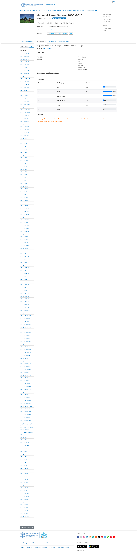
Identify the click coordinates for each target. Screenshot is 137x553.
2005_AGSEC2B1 (24, 64)
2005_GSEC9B (24, 200)
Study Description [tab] (27, 41)
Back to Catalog (27, 527)
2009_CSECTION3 (25, 321)
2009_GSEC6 (23, 456)
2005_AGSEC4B (24, 73)
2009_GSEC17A (24, 510)
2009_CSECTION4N (25, 400)
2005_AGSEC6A (24, 84)
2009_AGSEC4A (24, 267)
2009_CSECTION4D (25, 366)
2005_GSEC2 (23, 169)
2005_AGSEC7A (24, 90)
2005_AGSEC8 (24, 95)
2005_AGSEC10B (24, 107)
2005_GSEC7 (23, 183)
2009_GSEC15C (24, 496)
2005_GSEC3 (23, 172)
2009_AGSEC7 (24, 287)
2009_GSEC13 (24, 482)
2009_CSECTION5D (25, 420)
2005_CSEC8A (24, 157)
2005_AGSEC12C (25, 132)
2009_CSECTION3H (25, 344)
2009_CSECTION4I (25, 383)
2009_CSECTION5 (25, 409)
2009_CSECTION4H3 (26, 380)
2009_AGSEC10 (24, 307)
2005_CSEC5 (23, 149)
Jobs (22, 547)
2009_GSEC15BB (24, 493)
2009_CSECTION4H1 (25, 378)
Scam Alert (52, 547)
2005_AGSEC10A (25, 101)
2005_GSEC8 (23, 191)
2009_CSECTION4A (25, 358)
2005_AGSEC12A (25, 126)
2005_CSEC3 (23, 143)
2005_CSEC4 (23, 146)
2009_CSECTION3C (25, 330)
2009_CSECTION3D (25, 332)
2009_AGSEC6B (24, 282)
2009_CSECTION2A (25, 313)
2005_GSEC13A (24, 214)
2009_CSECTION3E (25, 335)
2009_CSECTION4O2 (26, 406)
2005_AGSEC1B (24, 53)
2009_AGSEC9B (24, 296)
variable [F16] (93, 10)
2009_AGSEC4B (24, 270)
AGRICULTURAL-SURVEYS (55, 10)
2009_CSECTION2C (25, 318)
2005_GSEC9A (24, 197)
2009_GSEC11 (24, 476)
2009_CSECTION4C (25, 363)
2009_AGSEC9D (24, 301)
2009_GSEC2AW (24, 442)
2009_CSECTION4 (25, 355)
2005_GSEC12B (24, 211)
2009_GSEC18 (24, 513)
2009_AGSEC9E (24, 304)
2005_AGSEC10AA (25, 104)
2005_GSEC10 (24, 203)
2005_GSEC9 (23, 194)
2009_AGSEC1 (24, 251)
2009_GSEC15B (24, 490)
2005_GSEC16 (24, 239)
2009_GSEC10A (24, 473)
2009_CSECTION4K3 (25, 392)
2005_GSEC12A (24, 208)
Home (21, 10)
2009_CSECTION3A (25, 324)
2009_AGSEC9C (24, 299)
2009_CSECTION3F (25, 338)
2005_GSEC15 (24, 236)
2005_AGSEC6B (24, 87)
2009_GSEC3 (23, 448)
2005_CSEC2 (23, 141)
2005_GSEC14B (24, 228)
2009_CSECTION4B (25, 361)
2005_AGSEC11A (24, 118)
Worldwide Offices (45, 543)
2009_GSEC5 (23, 454)
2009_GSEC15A (24, 488)
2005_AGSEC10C (25, 112)
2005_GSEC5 (23, 177)
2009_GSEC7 (23, 459)
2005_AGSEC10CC (25, 115)
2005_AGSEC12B (24, 129)
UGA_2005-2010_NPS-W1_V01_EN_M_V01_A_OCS (76, 10)
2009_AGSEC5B (24, 276)
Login (109, 2)
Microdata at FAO (51, 5)
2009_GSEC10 (24, 471)
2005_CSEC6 (23, 152)
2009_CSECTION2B (25, 316)
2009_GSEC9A (24, 468)
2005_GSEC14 (24, 222)
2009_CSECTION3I (25, 347)
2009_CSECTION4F (25, 372)
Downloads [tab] (52, 41)
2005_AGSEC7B (24, 93)
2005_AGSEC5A (24, 76)
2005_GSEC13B (24, 217)
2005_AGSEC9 (24, 98)
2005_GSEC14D (24, 234)
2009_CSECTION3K (25, 352)
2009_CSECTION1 (25, 310)
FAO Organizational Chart (29, 543)
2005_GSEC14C (24, 231)
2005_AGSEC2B (24, 62)
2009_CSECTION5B (25, 414)
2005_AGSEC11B (24, 121)
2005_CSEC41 (24, 163)
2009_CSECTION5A (25, 411)
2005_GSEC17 (24, 242)
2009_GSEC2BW (24, 445)
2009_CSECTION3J (25, 349)
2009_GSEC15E (24, 502)
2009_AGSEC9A (24, 293)
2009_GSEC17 (24, 507)
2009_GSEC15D (24, 499)
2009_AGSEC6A (24, 279)
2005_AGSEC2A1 (25, 59)
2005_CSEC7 (23, 155)
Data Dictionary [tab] (41, 42)
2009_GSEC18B (24, 519)
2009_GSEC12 (24, 479)
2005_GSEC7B (24, 189)
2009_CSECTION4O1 (25, 403)
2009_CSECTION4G (25, 375)
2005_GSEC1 (23, 166)
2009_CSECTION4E (25, 369)
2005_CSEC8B (24, 160)
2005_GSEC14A (24, 225)
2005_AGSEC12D (25, 135)
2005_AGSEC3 (24, 67)
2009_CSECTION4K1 (25, 389)
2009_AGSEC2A (24, 256)
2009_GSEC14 (24, 485)
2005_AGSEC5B (24, 81)
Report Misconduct (63, 547)
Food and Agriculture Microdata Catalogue (35, 10)
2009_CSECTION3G (25, 341)
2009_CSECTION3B (25, 327)
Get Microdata (59, 18)
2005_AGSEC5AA (25, 78)
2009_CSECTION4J (25, 386)
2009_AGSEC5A (24, 273)
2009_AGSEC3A (24, 262)
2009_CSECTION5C (25, 417)
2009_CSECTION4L (25, 394)
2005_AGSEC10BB (25, 110)
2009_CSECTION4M (25, 397)
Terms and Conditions (40, 547)
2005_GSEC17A (24, 245)
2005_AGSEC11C (24, 124)
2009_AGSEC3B (24, 265)
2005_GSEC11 (24, 205)
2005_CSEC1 (23, 138)
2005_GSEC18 (24, 248)
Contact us (29, 547)
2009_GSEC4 (23, 451)
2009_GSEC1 (23, 437)
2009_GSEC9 (23, 465)
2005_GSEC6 (23, 180)
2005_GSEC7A (24, 186)
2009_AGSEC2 (24, 253)
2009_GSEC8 (23, 462)
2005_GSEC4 (23, 174)
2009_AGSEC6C (24, 284)
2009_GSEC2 (23, 440)
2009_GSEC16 (24, 504)
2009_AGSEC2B (24, 259)
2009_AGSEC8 (24, 290)
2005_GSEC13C (24, 220)
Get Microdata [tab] (64, 41)
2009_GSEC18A (24, 516)
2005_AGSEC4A (24, 70)
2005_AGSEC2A (24, 56)
